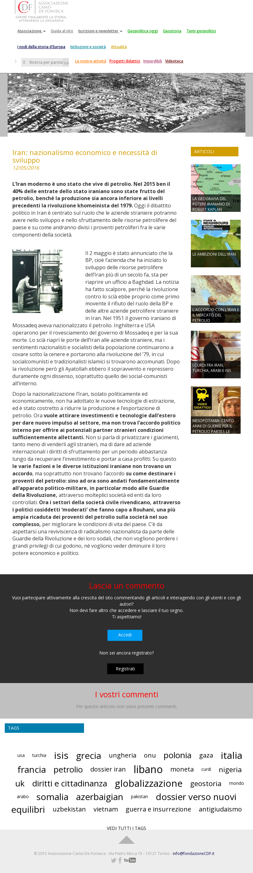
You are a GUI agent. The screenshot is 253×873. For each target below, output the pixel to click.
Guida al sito (62, 31)
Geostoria (172, 31)
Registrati (125, 669)
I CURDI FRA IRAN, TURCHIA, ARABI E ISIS (211, 367)
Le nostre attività (90, 61)
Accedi (125, 635)
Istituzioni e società (88, 46)
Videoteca (174, 61)
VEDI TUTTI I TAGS (126, 828)
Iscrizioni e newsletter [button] (100, 31)
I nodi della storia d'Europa (41, 46)
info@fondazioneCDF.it (193, 853)
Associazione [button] (31, 31)
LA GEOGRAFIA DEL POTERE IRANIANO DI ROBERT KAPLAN (211, 204)
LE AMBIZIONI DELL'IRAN (214, 254)
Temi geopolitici (201, 31)
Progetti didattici (124, 61)
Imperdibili (152, 61)
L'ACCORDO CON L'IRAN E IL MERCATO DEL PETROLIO (215, 315)
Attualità (119, 46)
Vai (66, 63)
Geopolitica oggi (142, 31)
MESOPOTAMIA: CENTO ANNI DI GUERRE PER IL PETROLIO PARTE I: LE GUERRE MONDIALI (213, 429)
